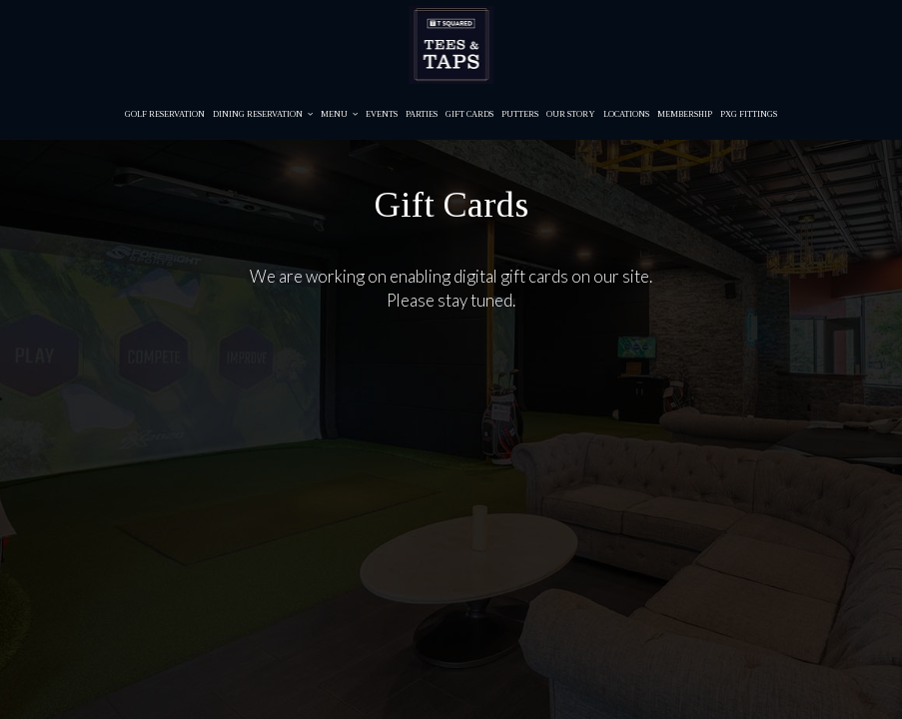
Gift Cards (469, 114)
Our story (570, 114)
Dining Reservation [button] (263, 114)
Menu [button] (339, 114)
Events (382, 114)
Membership (684, 114)
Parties (422, 114)
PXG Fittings (748, 114)
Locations (626, 114)
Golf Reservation (165, 114)
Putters (519, 114)
